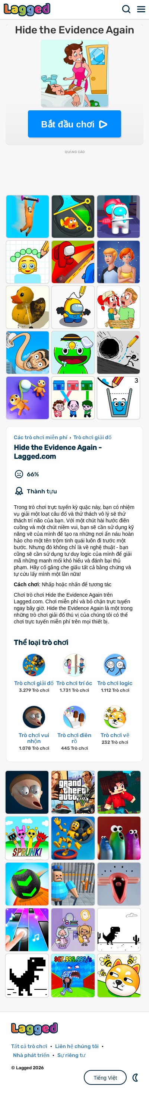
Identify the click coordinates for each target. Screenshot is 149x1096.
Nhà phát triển (31, 1055)
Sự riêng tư (71, 1055)
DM (136, 1077)
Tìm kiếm (126, 9)
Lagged (28, 9)
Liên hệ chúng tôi (77, 1046)
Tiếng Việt (105, 1078)
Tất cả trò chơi (29, 1046)
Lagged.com (35, 1028)
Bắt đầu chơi (68, 124)
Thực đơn (141, 9)
